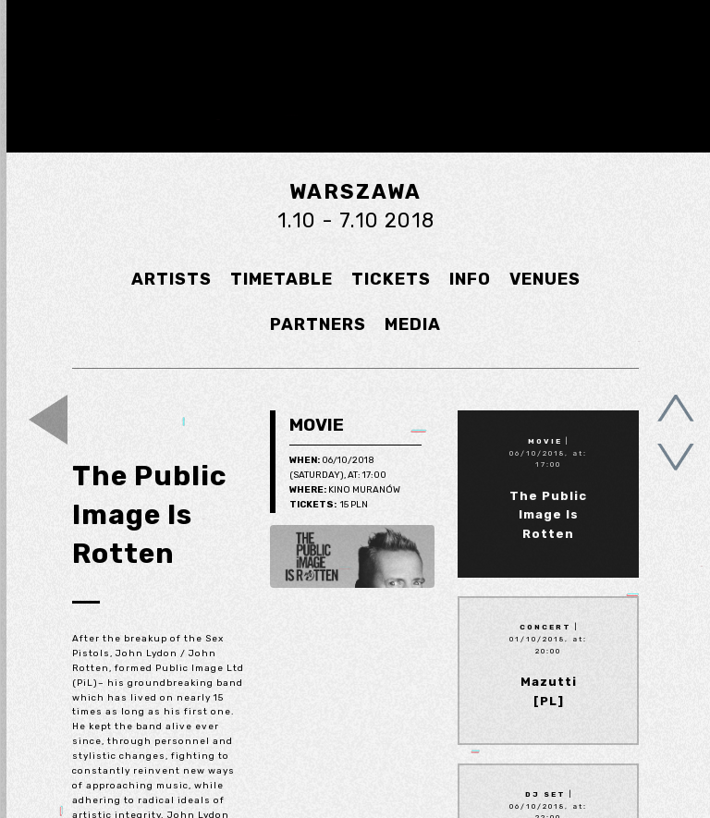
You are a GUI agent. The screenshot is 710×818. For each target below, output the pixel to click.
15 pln (328, 505)
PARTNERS (318, 324)
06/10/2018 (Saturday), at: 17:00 (337, 468)
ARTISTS (171, 279)
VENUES (545, 279)
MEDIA (413, 324)
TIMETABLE (281, 279)
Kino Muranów (344, 490)
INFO (470, 279)
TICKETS (391, 279)
